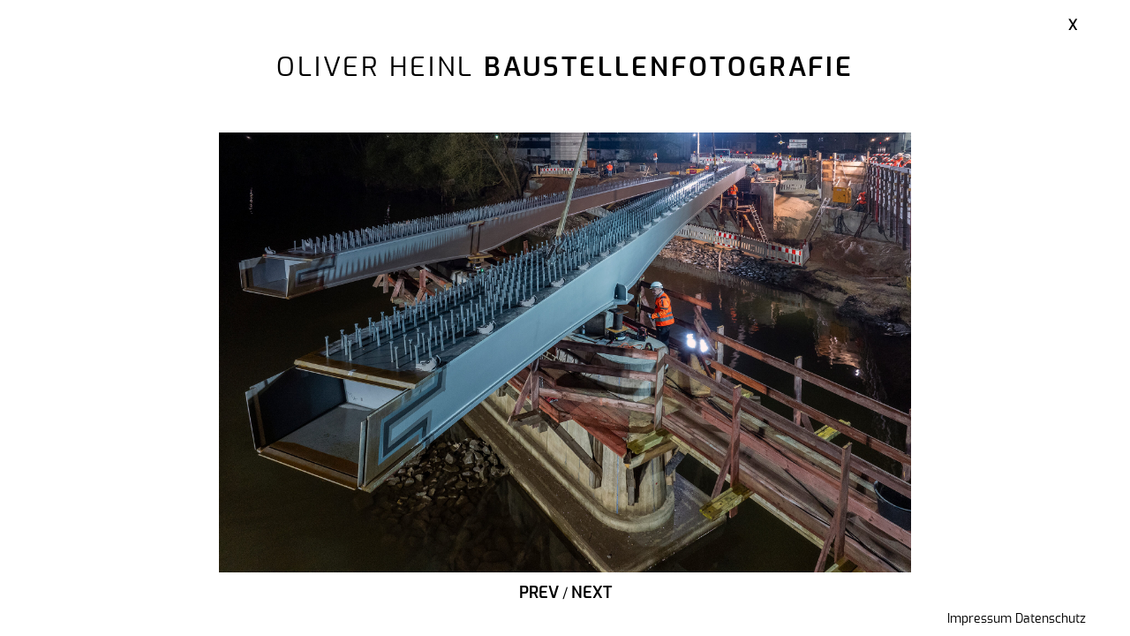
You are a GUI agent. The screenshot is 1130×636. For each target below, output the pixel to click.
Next (591, 594)
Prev (539, 594)
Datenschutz (1050, 619)
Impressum (979, 619)
